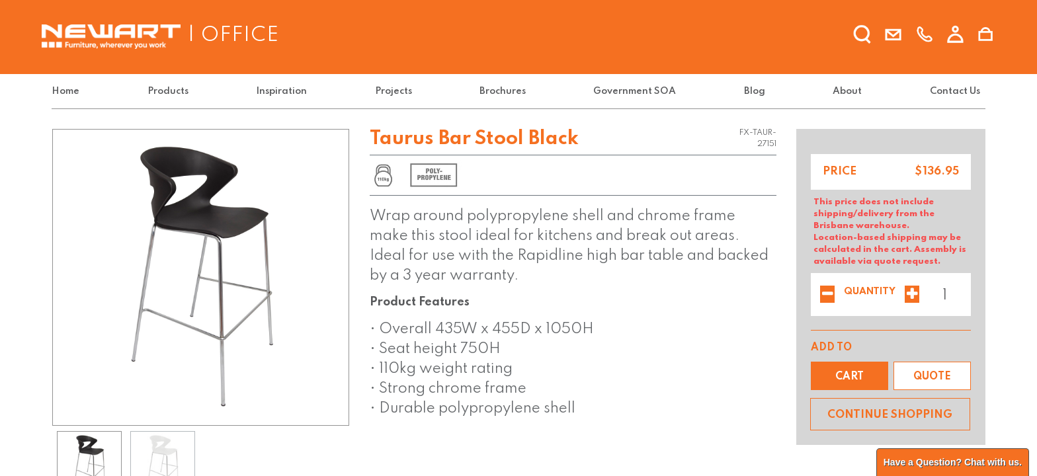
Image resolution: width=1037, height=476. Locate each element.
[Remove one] (827, 295)
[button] (849, 376)
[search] (862, 35)
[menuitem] (68, 91)
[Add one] (912, 295)
